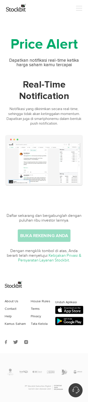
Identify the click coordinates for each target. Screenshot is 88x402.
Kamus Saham (15, 324)
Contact (10, 309)
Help (8, 316)
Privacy (36, 316)
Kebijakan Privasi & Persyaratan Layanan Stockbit (49, 258)
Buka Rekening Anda (44, 235)
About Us (11, 301)
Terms (35, 309)
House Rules (40, 301)
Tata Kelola (39, 324)
